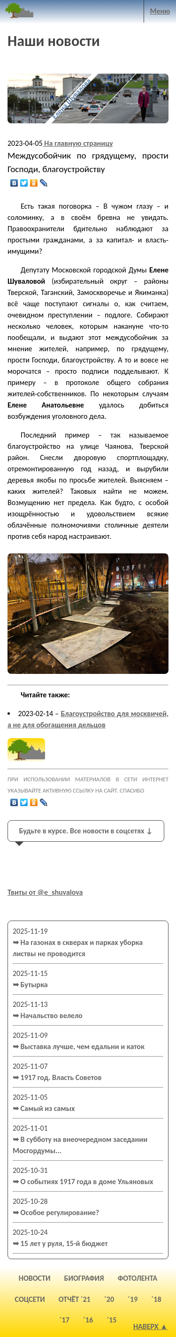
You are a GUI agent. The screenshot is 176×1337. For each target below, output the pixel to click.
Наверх (146, 1326)
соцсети (30, 1299)
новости (35, 1278)
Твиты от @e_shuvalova (45, 892)
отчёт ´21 (75, 1299)
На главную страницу (78, 143)
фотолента (138, 1278)
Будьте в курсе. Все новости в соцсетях (86, 830)
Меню (160, 11)
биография (84, 1278)
